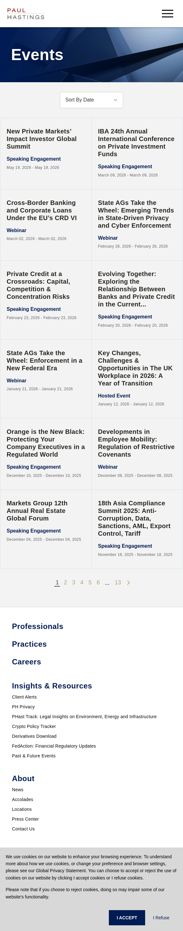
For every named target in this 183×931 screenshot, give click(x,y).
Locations (22, 809)
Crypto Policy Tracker (34, 726)
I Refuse (161, 917)
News (17, 789)
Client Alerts (24, 697)
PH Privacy (23, 706)
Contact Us (23, 828)
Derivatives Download (34, 736)
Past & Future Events (34, 755)
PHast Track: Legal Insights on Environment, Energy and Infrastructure (84, 716)
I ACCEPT (127, 917)
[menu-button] (167, 13)
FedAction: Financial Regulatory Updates (54, 746)
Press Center (25, 819)
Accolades (22, 799)
